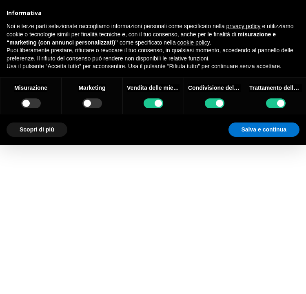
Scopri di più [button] (37, 129)
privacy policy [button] (243, 26)
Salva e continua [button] (264, 129)
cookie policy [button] (193, 42)
